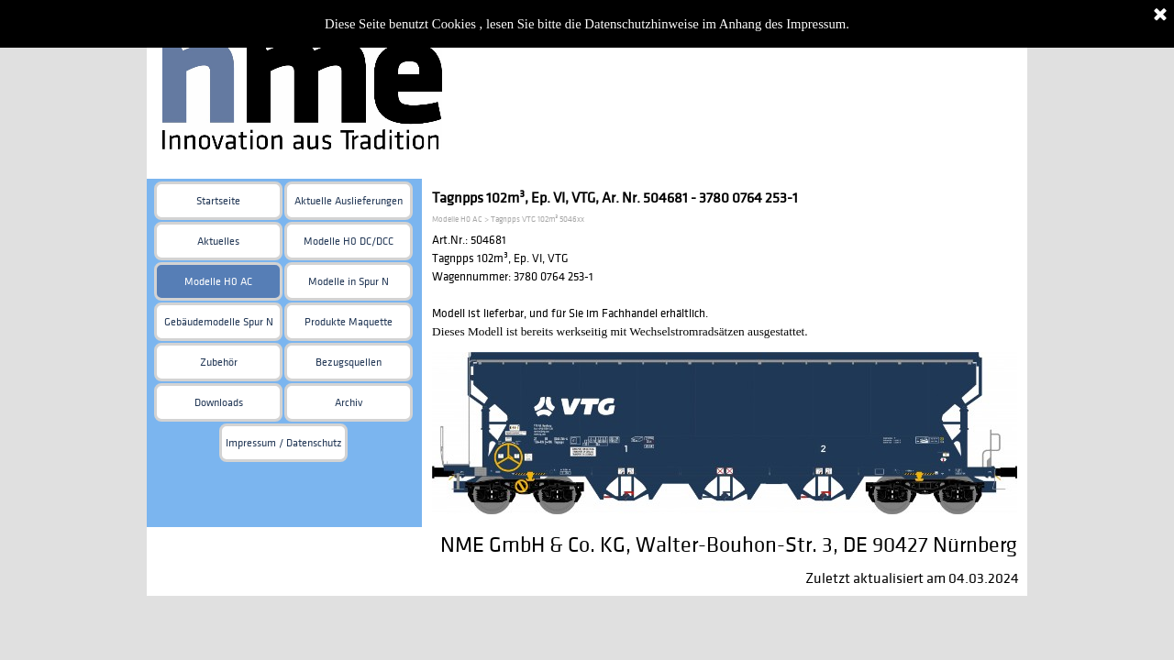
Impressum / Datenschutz (284, 443)
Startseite (218, 201)
